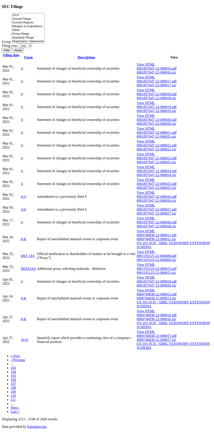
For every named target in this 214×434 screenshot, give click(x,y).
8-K (23, 239)
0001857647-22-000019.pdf (157, 107)
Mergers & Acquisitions (28, 26)
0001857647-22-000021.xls (156, 136)
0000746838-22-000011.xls (156, 239)
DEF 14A (28, 256)
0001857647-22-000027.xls (156, 213)
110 (13, 396)
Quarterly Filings (28, 38)
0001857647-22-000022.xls (156, 149)
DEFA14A (28, 268)
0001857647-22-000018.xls (156, 98)
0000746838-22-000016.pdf (157, 315)
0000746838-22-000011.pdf (156, 235)
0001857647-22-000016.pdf (157, 68)
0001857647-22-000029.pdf (157, 281)
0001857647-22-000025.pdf (157, 184)
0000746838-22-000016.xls (156, 319)
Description (86, 57)
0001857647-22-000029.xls (156, 285)
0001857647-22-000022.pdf (157, 145)
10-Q (24, 340)
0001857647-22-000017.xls (156, 85)
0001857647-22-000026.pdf (157, 196)
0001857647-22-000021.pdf (157, 132)
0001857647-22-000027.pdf (157, 209)
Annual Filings (28, 19)
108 (13, 388)
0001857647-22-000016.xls (156, 72)
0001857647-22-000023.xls (156, 162)
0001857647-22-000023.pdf (157, 158)
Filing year (9, 46)
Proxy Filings (28, 34)
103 (13, 368)
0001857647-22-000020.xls (156, 124)
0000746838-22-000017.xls (156, 340)
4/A (23, 196)
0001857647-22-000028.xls (156, 226)
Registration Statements (28, 41)
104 (13, 372)
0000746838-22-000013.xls (156, 298)
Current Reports (28, 23)
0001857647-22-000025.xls (156, 188)
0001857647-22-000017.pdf (157, 81)
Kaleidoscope (37, 426)
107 (13, 384)
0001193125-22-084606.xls (156, 260)
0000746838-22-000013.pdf (157, 294)
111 (13, 400)
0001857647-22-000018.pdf (157, 94)
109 (13, 392)
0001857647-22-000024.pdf (157, 171)
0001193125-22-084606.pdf (156, 256)
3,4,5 (28, 15)
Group (6, 42)
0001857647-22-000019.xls (156, 111)
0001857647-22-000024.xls (156, 175)
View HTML (146, 64)
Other (28, 30)
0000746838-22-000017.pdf (157, 336)
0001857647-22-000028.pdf (157, 222)
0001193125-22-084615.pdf (156, 268)
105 (13, 376)
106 (13, 380)
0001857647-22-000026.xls (156, 200)
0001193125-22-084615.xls (156, 272)
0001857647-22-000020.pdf (157, 120)
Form (28, 57)
